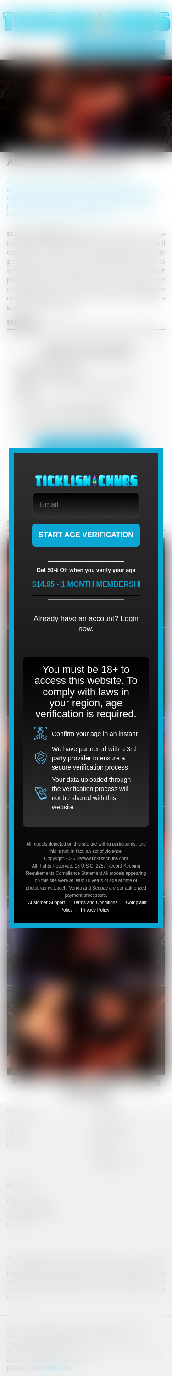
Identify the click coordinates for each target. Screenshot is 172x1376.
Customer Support (46, 902)
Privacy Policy (95, 909)
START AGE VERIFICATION (86, 535)
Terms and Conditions (95, 902)
